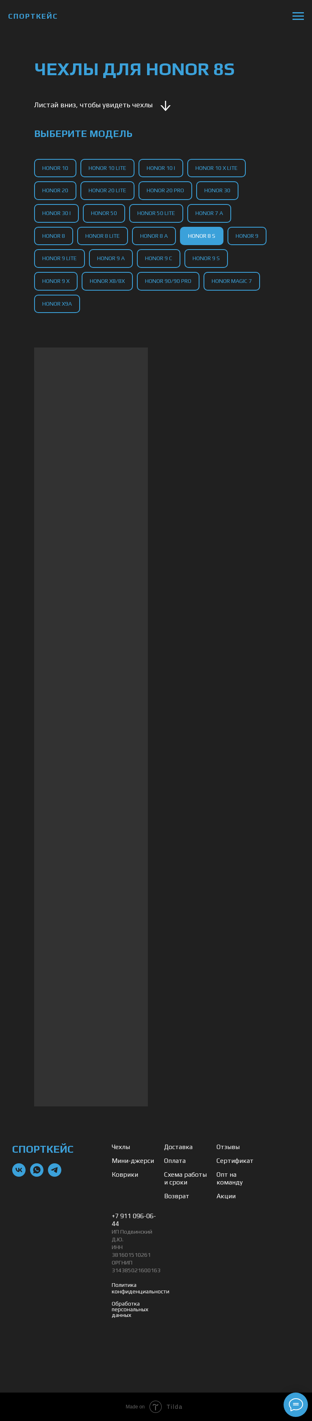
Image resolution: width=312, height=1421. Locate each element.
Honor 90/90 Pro (168, 281)
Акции (226, 1196)
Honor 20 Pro (165, 190)
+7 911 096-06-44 (134, 1220)
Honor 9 (247, 235)
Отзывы (228, 1147)
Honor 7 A (209, 213)
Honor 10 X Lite (216, 168)
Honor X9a (57, 303)
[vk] (19, 1174)
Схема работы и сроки (185, 1178)
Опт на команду (230, 1178)
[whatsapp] (36, 1174)
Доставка (178, 1147)
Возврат (176, 1196)
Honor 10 (55, 168)
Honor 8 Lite (102, 235)
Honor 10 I (161, 168)
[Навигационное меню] (298, 16)
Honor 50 (104, 213)
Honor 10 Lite (107, 168)
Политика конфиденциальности (140, 1288)
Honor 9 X (55, 281)
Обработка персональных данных (130, 1309)
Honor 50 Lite (156, 213)
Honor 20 (55, 190)
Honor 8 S (201, 235)
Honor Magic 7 (232, 281)
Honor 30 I (56, 213)
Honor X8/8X (107, 281)
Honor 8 (53, 235)
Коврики (125, 1174)
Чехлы (121, 1147)
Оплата (175, 1161)
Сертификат (235, 1161)
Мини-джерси (133, 1161)
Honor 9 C (158, 258)
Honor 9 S (206, 258)
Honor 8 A (154, 235)
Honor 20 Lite (107, 190)
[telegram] (54, 1174)
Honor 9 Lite (59, 258)
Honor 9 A (111, 258)
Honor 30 (217, 190)
